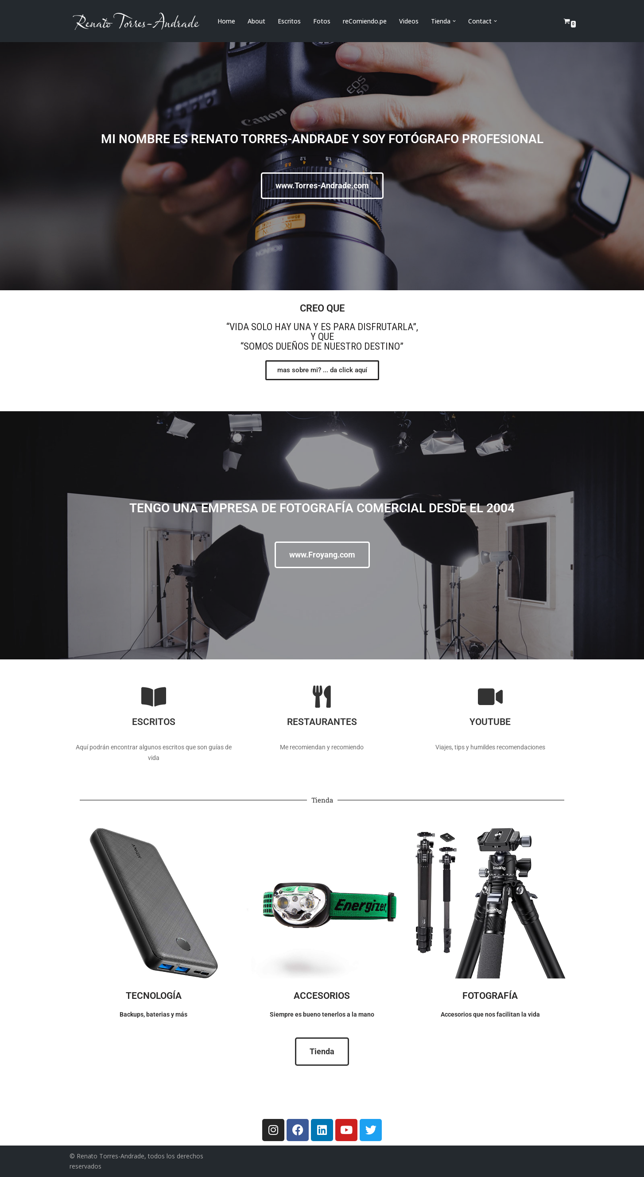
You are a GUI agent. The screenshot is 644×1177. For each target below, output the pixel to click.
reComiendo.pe (365, 21)
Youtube (490, 721)
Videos (409, 21)
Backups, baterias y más (153, 1014)
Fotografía (490, 995)
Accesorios (322, 995)
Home (226, 21)
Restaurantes (322, 721)
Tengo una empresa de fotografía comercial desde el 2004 (322, 508)
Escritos (289, 21)
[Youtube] (490, 697)
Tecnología (154, 995)
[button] (454, 21)
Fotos (321, 21)
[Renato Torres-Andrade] (136, 21)
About (256, 21)
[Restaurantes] (322, 697)
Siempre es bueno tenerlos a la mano (322, 1014)
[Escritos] (154, 697)
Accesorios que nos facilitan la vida (490, 1014)
